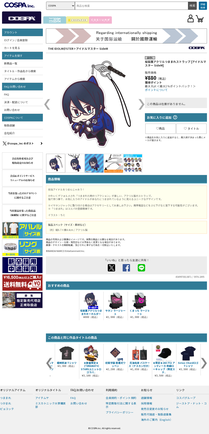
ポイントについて (156, 90)
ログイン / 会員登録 (16, 40)
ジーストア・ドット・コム (191, 405)
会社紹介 (9, 133)
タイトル (191, 128)
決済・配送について (16, 102)
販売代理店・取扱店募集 (156, 414)
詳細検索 (202, 5)
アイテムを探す (13, 56)
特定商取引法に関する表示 (121, 405)
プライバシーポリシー (120, 412)
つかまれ (5, 403)
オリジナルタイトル (48, 390)
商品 (160, 128)
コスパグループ (186, 398)
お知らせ (146, 390)
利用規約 (111, 390)
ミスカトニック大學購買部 (50, 405)
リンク (180, 390)
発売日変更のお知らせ (155, 409)
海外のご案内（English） (157, 420)
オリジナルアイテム (13, 390)
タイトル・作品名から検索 (20, 71)
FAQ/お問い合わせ (15, 87)
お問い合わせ (12, 110)
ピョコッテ (7, 409)
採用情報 (146, 403)
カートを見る (12, 48)
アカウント (10, 32)
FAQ (6, 94)
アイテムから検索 (14, 79)
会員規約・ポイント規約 (121, 398)
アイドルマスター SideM (92, 48)
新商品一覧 (10, 63)
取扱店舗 (9, 125)
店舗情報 (146, 398)
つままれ (5, 398)
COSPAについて (13, 118)
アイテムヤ (42, 398)
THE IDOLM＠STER (60, 48)
